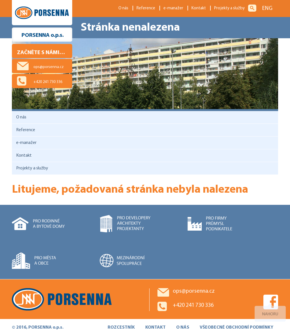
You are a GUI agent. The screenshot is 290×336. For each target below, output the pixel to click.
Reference (146, 8)
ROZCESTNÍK (121, 327)
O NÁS (182, 327)
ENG (267, 8)
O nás (123, 8)
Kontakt (198, 8)
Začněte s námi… (41, 53)
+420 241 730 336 (47, 82)
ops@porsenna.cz (48, 67)
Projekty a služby (229, 8)
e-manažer (173, 8)
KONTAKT (155, 327)
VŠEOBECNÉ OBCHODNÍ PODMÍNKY (236, 327)
